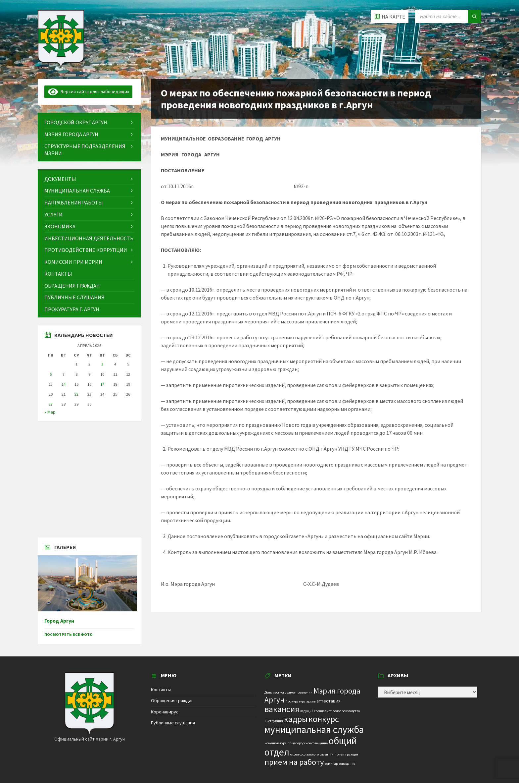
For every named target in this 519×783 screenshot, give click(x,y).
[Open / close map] (389, 16)
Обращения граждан (172, 700)
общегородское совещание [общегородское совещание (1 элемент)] (308, 743)
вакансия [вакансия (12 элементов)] (281, 708)
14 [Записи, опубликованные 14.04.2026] (64, 384)
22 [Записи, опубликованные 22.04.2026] (76, 394)
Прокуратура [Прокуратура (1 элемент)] (295, 701)
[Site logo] (61, 66)
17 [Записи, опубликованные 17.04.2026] (102, 384)
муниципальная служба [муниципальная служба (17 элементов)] (314, 730)
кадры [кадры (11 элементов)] (295, 719)
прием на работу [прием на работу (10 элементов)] (294, 762)
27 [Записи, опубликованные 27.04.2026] (51, 404)
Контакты (161, 690)
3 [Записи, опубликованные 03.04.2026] (102, 364)
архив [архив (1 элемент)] (311, 701)
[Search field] (448, 16)
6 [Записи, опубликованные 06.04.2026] (51, 374)
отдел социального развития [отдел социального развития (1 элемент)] (312, 754)
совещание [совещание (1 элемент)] (347, 763)
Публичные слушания (173, 723)
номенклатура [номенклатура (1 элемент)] (275, 743)
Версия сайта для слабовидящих (88, 91)
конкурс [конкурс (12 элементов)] (323, 718)
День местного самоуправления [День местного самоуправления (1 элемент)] (288, 692)
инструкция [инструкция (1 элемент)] (273, 721)
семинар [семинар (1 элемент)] (331, 763)
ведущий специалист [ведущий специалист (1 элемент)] (316, 711)
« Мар (50, 412)
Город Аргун (59, 621)
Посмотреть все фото (68, 634)
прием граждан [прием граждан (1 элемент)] (346, 754)
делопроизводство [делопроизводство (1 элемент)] (346, 711)
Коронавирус (164, 712)
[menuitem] (89, 122)
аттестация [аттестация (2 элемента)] (328, 701)
